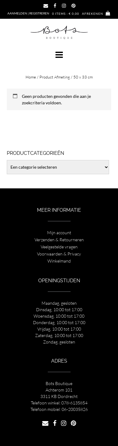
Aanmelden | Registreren (28, 13)
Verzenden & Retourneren (59, 239)
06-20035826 (75, 409)
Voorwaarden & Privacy (59, 253)
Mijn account (59, 232)
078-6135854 (74, 402)
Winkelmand (59, 260)
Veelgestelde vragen (59, 246)
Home (31, 76)
